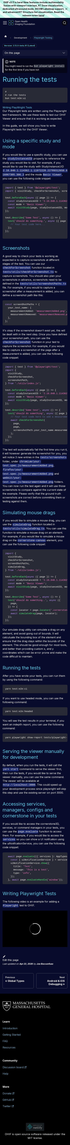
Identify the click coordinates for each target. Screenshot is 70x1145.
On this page (12, 52)
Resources (9, 1047)
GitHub (8, 1099)
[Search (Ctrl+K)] (64, 23)
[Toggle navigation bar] (5, 22)
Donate (8, 1093)
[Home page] (6, 36)
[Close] (67, 9)
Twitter (8, 1106)
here (41, 15)
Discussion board (14, 1067)
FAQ (5, 1041)
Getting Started (12, 1034)
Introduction (10, 1028)
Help (5, 1073)
